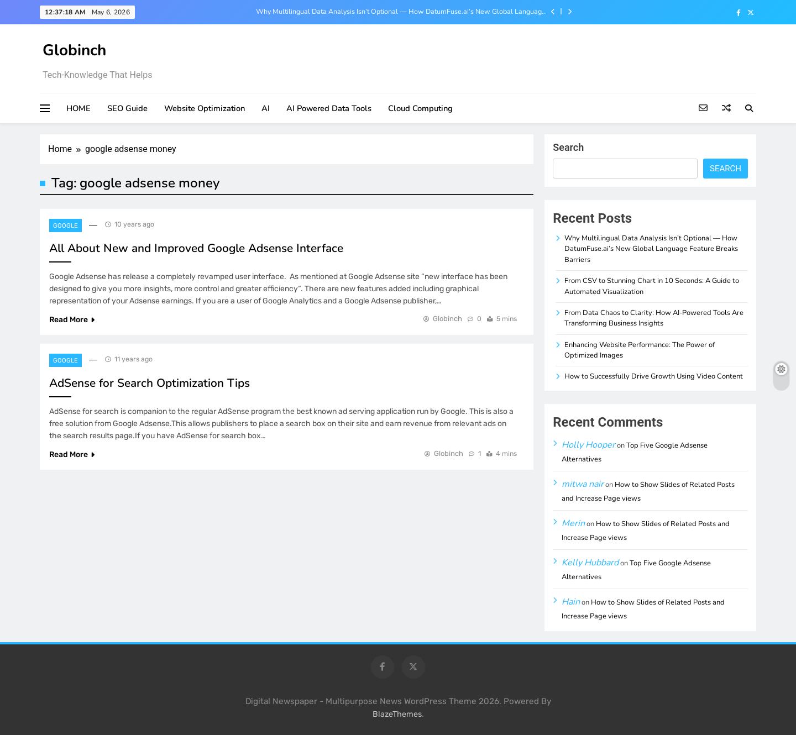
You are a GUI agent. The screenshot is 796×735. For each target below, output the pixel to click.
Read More (72, 319)
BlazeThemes (397, 714)
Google (65, 225)
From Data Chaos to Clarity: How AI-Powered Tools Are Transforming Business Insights (653, 318)
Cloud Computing (420, 108)
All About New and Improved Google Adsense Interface (196, 248)
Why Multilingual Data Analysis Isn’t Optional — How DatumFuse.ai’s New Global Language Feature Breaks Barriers (401, 11)
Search (568, 147)
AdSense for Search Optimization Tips (149, 383)
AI (265, 108)
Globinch (74, 50)
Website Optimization (204, 108)
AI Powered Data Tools (328, 108)
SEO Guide (127, 108)
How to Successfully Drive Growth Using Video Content (653, 376)
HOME (78, 108)
